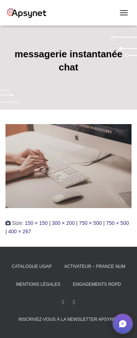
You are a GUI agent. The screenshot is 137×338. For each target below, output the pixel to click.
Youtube (74, 302)
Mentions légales (38, 284)
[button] (122, 323)
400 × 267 (19, 231)
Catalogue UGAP (32, 266)
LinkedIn (63, 302)
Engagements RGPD (97, 284)
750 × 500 (90, 223)
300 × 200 (63, 223)
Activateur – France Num (94, 266)
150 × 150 (36, 223)
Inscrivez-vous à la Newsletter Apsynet (68, 319)
